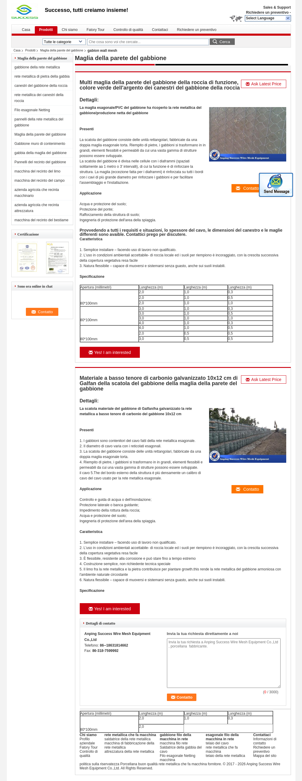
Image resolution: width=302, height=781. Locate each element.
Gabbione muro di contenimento (40, 144)
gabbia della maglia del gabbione (41, 153)
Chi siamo (70, 30)
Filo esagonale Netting (32, 110)
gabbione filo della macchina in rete (175, 737)
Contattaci (160, 30)
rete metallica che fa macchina (130, 735)
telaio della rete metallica (225, 756)
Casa (26, 30)
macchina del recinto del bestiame (41, 220)
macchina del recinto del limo (38, 171)
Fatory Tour (95, 30)
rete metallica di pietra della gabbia (42, 76)
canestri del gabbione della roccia (41, 86)
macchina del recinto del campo (40, 180)
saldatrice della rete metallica (127, 739)
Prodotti (46, 30)
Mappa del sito (264, 756)
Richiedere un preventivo (267, 12)
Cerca (225, 42)
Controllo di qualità (128, 30)
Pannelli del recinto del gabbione (40, 162)
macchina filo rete (174, 743)
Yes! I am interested (110, 352)
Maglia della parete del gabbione (61, 50)
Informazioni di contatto (264, 741)
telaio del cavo (217, 743)
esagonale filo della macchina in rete (222, 737)
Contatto (247, 188)
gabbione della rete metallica (37, 67)
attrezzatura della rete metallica (129, 751)
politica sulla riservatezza (99, 764)
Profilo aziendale (87, 741)
